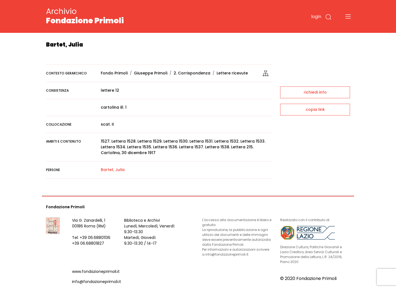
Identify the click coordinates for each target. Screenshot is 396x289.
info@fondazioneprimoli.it (96, 281)
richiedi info (315, 92)
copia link (315, 109)
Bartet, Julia (113, 169)
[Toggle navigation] (348, 16)
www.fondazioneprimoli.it (96, 271)
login (316, 16)
